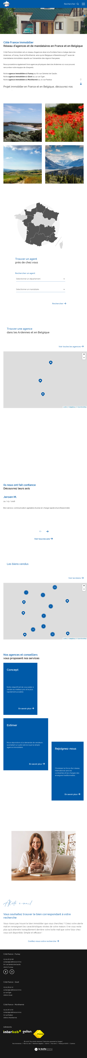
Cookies (72, 1043)
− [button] (84, 358)
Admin (47, 1043)
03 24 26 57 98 (8, 959)
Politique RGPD (63, 1043)
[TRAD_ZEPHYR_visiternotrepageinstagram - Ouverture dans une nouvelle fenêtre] (12, 971)
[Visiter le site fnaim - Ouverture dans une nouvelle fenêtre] (38, 1034)
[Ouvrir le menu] (83, 4)
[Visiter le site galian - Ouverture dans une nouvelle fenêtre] (27, 1031)
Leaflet (65, 407)
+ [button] (84, 354)
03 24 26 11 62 (8, 1010)
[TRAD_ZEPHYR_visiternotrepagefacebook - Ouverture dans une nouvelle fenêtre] (5, 971)
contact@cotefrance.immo (12, 962)
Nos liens (54, 1043)
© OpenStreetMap (81, 407)
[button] (47, 531)
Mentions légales (38, 1043)
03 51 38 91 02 (8, 987)
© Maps (71, 407)
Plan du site (27, 1043)
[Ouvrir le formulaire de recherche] (71, 4)
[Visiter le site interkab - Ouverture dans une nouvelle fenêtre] (12, 1031)
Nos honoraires (17, 1043)
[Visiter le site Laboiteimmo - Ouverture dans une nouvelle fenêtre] (43, 1048)
